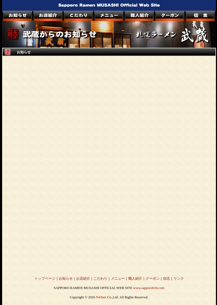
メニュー (118, 278)
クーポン (153, 278)
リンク (178, 278)
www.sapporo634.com (148, 288)
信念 (166, 278)
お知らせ (66, 278)
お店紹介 (83, 278)
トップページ (44, 278)
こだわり (100, 278)
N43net (101, 297)
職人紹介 (135, 278)
